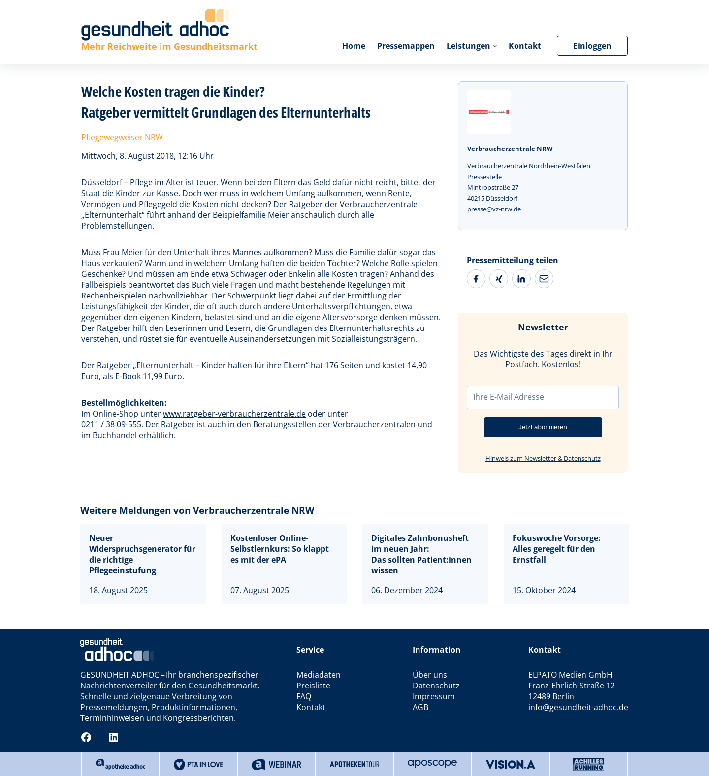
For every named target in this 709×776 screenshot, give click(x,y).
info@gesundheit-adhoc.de (578, 707)
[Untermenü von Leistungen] (494, 45)
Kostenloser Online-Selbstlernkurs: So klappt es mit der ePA (279, 549)
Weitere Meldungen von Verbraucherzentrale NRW (197, 510)
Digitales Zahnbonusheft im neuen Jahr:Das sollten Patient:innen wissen (421, 554)
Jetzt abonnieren (542, 427)
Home (353, 45)
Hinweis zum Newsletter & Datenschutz (543, 458)
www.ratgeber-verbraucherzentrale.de (234, 413)
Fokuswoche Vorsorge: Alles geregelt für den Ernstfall (557, 549)
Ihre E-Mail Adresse (508, 396)
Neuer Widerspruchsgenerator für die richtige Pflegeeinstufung (142, 554)
